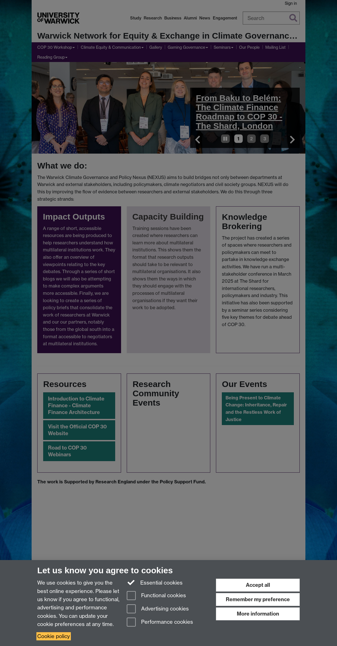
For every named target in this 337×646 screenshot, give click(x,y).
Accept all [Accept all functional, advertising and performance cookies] (258, 585)
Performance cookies (160, 622)
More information (258, 613)
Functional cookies (156, 596)
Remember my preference (258, 599)
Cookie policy (53, 636)
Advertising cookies (158, 609)
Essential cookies (155, 582)
